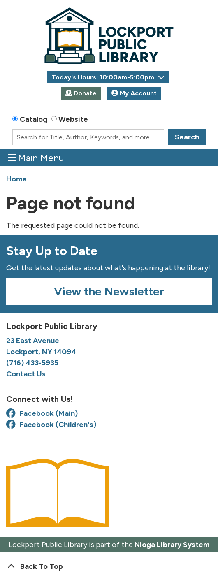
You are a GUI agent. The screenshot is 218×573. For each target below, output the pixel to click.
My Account (134, 93)
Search (187, 137)
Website (73, 119)
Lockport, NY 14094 (42, 351)
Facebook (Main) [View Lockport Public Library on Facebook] (42, 413)
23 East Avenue (32, 340)
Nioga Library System (172, 544)
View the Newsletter (109, 291)
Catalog (33, 119)
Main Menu (36, 158)
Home (16, 178)
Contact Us (26, 373)
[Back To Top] (109, 567)
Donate (81, 93)
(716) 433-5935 (32, 362)
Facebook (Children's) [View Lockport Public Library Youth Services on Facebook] (51, 424)
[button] (108, 77)
